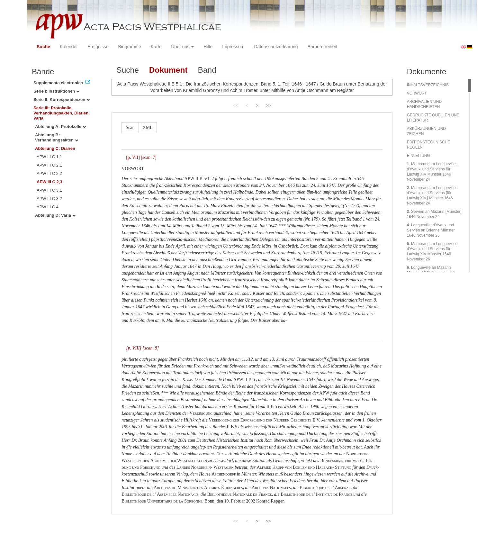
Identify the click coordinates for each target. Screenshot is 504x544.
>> (268, 105)
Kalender (69, 46)
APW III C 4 (48, 206)
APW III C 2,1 (49, 165)
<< (235, 105)
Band (207, 70)
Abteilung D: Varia (55, 215)
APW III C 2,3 (49, 181)
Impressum (233, 46)
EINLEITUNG (418, 155)
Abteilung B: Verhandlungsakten (56, 137)
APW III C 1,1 (49, 156)
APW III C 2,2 (49, 173)
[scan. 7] (148, 157)
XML (148, 127)
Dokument (168, 70)
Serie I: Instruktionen (56, 91)
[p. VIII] (133, 348)
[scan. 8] (150, 348)
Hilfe (207, 46)
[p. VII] (133, 157)
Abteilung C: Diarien (55, 148)
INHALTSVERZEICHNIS (428, 85)
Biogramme (129, 46)
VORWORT (417, 93)
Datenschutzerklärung (276, 46)
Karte (156, 46)
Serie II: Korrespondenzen (61, 99)
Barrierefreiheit (322, 46)
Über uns (182, 46)
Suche (43, 46)
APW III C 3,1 (49, 190)
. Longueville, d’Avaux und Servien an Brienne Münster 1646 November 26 (431, 230)
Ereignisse (97, 46)
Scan (130, 127)
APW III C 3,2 (49, 198)
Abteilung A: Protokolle (60, 126)
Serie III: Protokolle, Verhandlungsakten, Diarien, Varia (61, 113)
